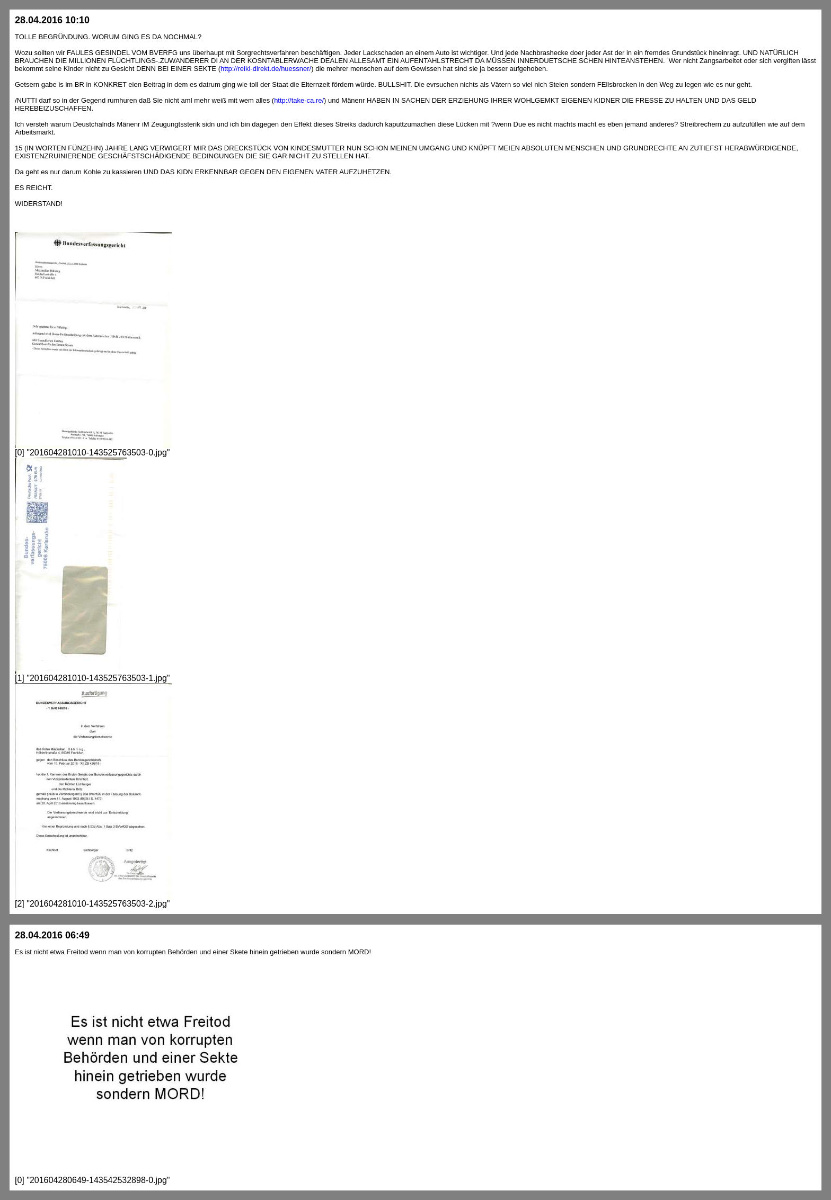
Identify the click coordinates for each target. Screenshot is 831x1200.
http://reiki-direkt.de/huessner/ (265, 69)
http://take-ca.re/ (299, 100)
